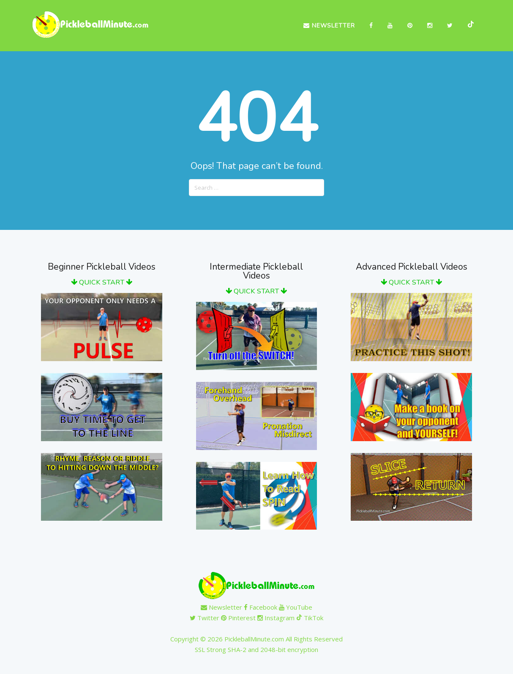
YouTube (295, 607)
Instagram (276, 617)
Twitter (204, 617)
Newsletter (329, 26)
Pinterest (238, 617)
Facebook (260, 607)
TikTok (309, 617)
